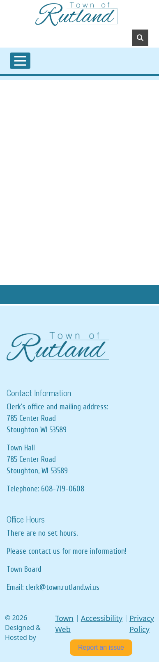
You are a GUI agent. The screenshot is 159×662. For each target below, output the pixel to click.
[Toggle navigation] (20, 61)
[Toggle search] (140, 38)
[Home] (76, 14)
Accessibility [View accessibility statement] (102, 618)
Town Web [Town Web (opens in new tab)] (64, 623)
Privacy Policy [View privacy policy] (141, 623)
